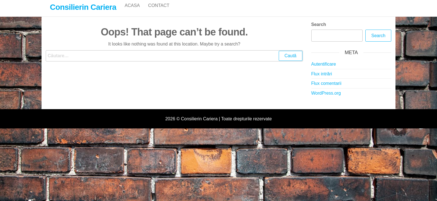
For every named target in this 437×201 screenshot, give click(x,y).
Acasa (132, 11)
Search (318, 30)
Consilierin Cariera (83, 7)
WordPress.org (326, 99)
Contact (158, 11)
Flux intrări (321, 79)
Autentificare (323, 70)
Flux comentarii (326, 89)
